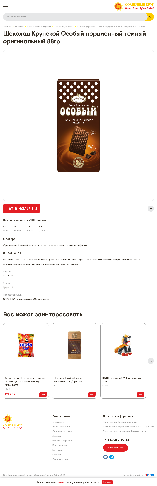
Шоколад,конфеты (64, 27)
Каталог (19, 27)
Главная (7, 27)
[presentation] (151, 361)
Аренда (56, 436)
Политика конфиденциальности (120, 422)
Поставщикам (59, 445)
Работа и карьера (62, 441)
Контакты (57, 450)
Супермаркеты (60, 459)
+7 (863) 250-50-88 (116, 440)
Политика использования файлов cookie (125, 431)
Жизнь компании (61, 427)
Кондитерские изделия (39, 27)
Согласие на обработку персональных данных (128, 427)
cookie (60, 482)
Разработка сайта (133, 475)
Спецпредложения (62, 431)
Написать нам (115, 448)
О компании (58, 422)
